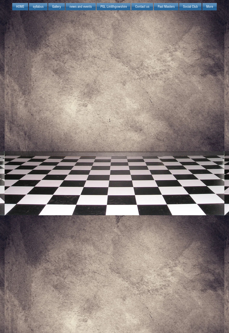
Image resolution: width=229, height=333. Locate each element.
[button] (113, 6)
